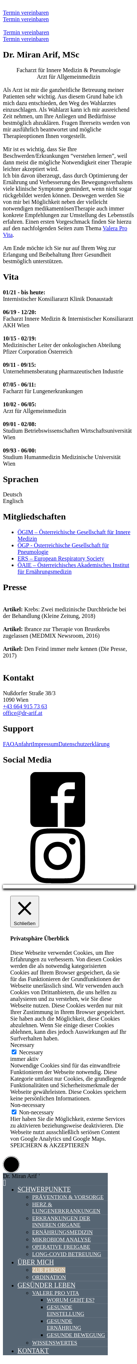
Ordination (49, 1277)
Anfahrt (23, 744)
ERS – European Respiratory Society (61, 558)
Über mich (36, 1262)
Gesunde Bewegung (76, 1335)
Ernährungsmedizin (62, 1232)
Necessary (31, 1052)
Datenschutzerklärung (84, 744)
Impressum (45, 744)
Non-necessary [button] (27, 1105)
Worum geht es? (71, 1300)
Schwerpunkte (44, 1189)
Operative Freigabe (61, 1247)
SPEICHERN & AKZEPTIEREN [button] (49, 1145)
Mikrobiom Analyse (61, 1239)
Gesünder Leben (47, 1285)
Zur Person (48, 1270)
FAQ (8, 744)
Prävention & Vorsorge (68, 1197)
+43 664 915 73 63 (25, 706)
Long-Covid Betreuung (66, 1254)
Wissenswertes (54, 1343)
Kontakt (33, 1350)
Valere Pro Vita (55, 1293)
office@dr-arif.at (22, 713)
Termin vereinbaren (26, 13)
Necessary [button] (22, 1045)
